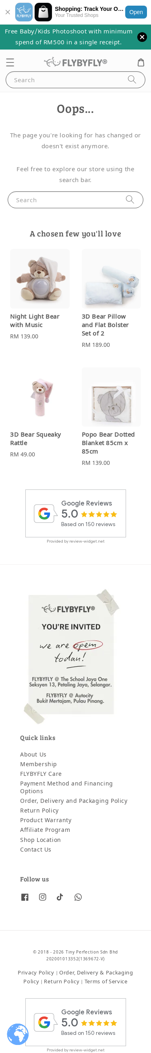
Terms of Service (106, 981)
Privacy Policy (36, 972)
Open (136, 12)
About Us (33, 754)
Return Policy (39, 810)
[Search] (132, 79)
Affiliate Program (45, 830)
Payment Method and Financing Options (66, 787)
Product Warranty (46, 820)
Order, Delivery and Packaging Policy (74, 801)
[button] (10, 62)
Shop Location (40, 840)
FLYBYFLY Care (41, 774)
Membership (38, 764)
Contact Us (36, 850)
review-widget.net (87, 541)
